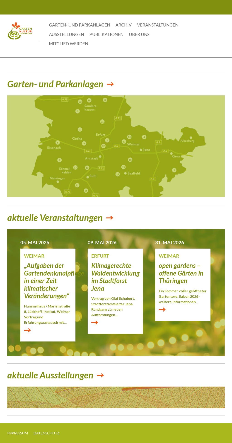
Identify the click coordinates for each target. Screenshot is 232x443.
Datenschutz (46, 433)
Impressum (17, 433)
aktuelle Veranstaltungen (55, 218)
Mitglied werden (68, 43)
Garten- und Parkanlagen (79, 24)
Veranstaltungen (157, 24)
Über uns (139, 34)
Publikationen (106, 34)
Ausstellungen (66, 34)
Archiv (124, 24)
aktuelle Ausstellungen (50, 375)
